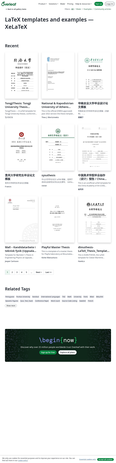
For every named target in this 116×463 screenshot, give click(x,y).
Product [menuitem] (42, 4)
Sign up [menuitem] (98, 4)
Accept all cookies (105, 459)
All (72, 9)
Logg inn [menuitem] (110, 4)
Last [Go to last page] (48, 272)
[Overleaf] (8, 4)
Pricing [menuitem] (70, 4)
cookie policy (23, 460)
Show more (10, 306)
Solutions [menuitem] (53, 4)
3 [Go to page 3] (16, 272)
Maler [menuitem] (62, 4)
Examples (88, 9)
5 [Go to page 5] (26, 272)
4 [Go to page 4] (21, 272)
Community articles (102, 9)
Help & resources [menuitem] (82, 4)
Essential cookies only (87, 459)
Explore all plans (67, 352)
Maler (78, 9)
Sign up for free (48, 352)
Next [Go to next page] (39, 272)
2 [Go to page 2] (12, 272)
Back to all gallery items (15, 9)
